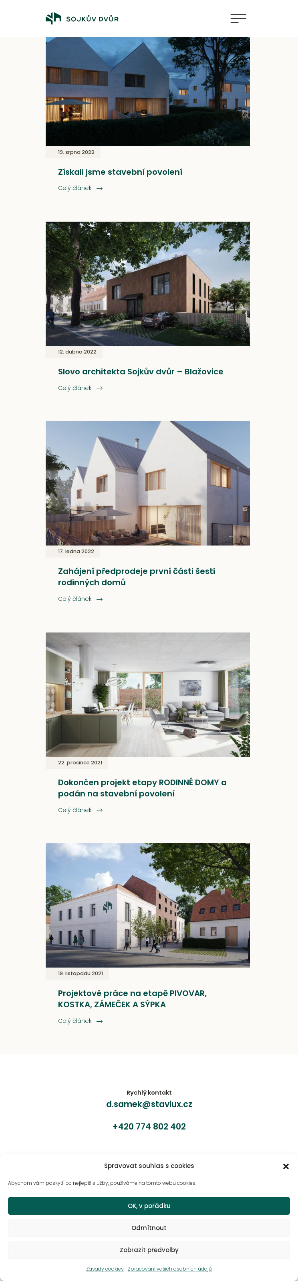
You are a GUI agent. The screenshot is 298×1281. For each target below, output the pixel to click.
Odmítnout (149, 1228)
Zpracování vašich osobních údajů (170, 1268)
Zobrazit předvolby (149, 1250)
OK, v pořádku (149, 1206)
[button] (286, 1166)
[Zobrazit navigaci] (238, 18)
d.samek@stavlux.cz (149, 1104)
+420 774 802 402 (149, 1126)
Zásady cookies (105, 1268)
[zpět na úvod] (85, 18)
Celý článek (80, 188)
